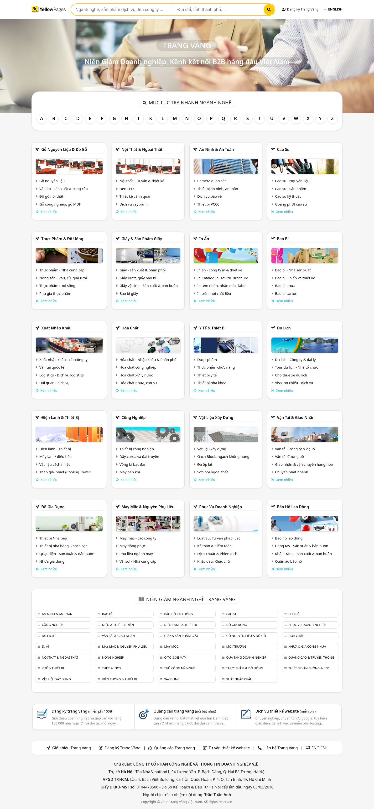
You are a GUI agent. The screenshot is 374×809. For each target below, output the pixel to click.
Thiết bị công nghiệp (136, 448)
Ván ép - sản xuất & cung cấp (63, 188)
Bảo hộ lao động (293, 506)
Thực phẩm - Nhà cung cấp (61, 270)
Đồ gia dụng (53, 506)
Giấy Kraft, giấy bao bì (137, 277)
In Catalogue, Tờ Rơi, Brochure (222, 277)
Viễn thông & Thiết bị (119, 679)
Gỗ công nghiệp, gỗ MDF (60, 204)
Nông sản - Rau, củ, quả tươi (63, 277)
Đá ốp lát (204, 464)
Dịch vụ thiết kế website (285, 711)
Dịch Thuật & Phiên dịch (217, 553)
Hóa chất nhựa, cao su (138, 382)
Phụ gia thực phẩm (55, 293)
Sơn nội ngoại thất (212, 472)
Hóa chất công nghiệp (137, 367)
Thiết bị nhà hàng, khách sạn (63, 545)
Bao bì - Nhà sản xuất (293, 270)
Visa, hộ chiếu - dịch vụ (294, 382)
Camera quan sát (211, 180)
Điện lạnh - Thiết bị (55, 448)
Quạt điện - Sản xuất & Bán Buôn (66, 553)
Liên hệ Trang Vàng (281, 748)
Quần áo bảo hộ (288, 561)
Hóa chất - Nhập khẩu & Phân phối (148, 359)
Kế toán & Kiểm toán (214, 545)
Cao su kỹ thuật (288, 196)
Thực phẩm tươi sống (57, 285)
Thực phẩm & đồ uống (62, 238)
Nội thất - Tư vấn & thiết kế (141, 180)
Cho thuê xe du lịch (291, 375)
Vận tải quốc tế (51, 367)
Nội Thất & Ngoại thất (141, 149)
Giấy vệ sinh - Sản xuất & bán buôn (148, 285)
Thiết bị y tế (207, 375)
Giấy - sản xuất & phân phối (142, 270)
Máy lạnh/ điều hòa (55, 456)
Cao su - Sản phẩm (290, 188)
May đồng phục (132, 545)
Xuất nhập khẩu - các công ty (63, 359)
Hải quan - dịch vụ (54, 382)
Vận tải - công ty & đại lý (295, 448)
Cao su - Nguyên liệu (292, 180)
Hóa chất (130, 328)
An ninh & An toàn (216, 149)
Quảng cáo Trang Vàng (174, 748)
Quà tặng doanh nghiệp (246, 657)
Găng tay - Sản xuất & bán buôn (301, 545)
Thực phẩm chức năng (216, 367)
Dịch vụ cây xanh (133, 204)
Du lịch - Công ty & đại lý (295, 359)
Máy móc (171, 646)
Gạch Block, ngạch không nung (223, 456)
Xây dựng (172, 679)
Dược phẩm (207, 359)
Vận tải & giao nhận (295, 417)
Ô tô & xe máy (175, 657)
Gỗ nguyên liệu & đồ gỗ (64, 149)
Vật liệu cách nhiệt (54, 464)
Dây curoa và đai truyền (139, 456)
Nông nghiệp (113, 657)
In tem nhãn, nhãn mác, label (221, 285)
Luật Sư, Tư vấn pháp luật (218, 538)
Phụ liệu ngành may (136, 553)
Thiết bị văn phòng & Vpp (308, 668)
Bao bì (283, 238)
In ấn (204, 238)
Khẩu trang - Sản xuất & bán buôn (303, 553)
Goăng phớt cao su (291, 204)
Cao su (283, 149)
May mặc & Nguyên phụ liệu (147, 506)
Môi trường (236, 646)
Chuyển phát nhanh (291, 472)
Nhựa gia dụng (52, 561)
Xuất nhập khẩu (56, 328)
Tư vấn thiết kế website (230, 748)
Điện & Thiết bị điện (118, 625)
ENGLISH (333, 9)
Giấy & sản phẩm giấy (141, 238)
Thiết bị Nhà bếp (53, 538)
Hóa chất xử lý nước (136, 375)
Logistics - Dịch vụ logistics (61, 375)
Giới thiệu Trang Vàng (71, 748)
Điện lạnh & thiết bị (60, 417)
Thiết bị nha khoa (211, 382)
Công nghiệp (133, 417)
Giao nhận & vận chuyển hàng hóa (304, 464)
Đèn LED (126, 188)
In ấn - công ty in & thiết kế (219, 270)
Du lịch (284, 328)
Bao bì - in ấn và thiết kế (295, 277)
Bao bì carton (286, 293)
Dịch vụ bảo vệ (209, 196)
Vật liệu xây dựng (216, 417)
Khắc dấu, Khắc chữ (213, 561)
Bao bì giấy (128, 293)
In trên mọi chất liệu (214, 293)
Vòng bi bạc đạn (132, 464)
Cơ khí (293, 614)
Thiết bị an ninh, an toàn (217, 188)
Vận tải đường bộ (289, 456)
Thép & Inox (111, 668)
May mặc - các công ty (137, 538)
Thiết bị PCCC (208, 204)
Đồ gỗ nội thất (51, 196)
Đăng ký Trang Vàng (300, 9)
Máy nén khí (129, 472)
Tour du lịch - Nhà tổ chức (296, 367)
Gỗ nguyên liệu (52, 180)
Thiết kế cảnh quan (135, 196)
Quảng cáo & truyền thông (311, 657)
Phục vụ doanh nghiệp (220, 506)
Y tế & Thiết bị (212, 328)
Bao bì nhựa (285, 285)
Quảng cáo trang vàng (184, 711)
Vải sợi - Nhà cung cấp (137, 561)
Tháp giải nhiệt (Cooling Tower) (65, 472)
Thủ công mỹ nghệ (179, 668)
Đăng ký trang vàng (83, 711)
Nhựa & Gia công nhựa (307, 646)
